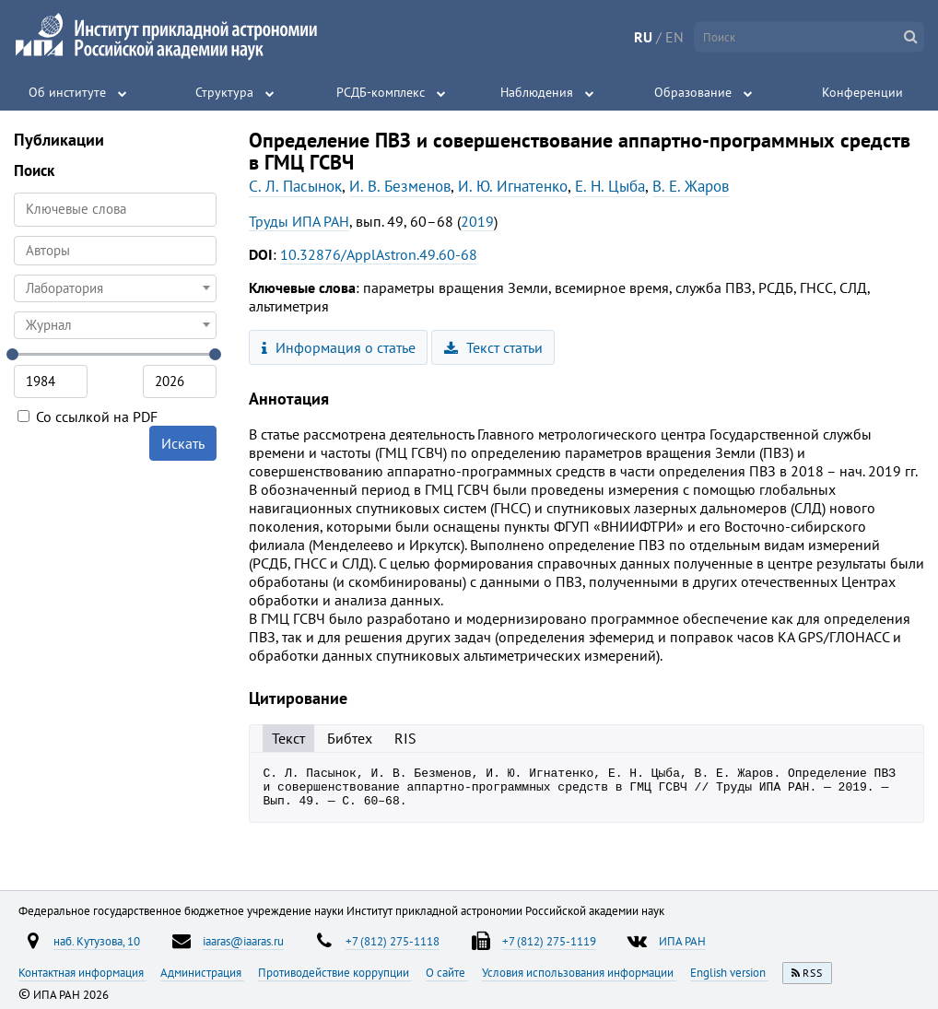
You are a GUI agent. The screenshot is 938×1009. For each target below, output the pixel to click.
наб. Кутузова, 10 (96, 941)
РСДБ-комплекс (380, 92)
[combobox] (115, 250)
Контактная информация (82, 972)
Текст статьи (493, 347)
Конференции (862, 92)
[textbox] (115, 288)
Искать (183, 443)
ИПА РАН (682, 941)
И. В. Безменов (400, 186)
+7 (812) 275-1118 (393, 941)
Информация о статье (339, 347)
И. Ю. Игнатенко (513, 186)
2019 (477, 221)
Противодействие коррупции (335, 972)
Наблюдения (536, 92)
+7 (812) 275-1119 (549, 941)
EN (674, 37)
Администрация (202, 972)
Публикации (59, 139)
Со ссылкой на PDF (88, 416)
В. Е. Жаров (690, 186)
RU (643, 37)
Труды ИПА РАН (299, 221)
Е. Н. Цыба (610, 186)
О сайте (447, 972)
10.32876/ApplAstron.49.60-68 (378, 254)
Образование (693, 92)
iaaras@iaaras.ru (243, 941)
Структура (224, 92)
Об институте (67, 92)
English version (729, 972)
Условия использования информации (579, 972)
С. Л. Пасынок (295, 186)
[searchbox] (115, 250)
